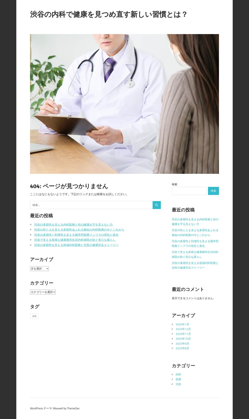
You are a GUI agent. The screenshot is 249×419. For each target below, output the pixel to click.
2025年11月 (183, 334)
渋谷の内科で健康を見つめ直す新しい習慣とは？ (109, 14)
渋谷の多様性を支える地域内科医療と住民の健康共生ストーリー (76, 245)
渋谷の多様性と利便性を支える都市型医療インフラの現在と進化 (76, 235)
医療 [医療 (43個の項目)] (34, 316)
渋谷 (178, 384)
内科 (178, 374)
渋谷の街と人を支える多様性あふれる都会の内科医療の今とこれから (79, 229)
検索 (174, 184)
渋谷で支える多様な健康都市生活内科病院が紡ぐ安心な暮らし (75, 240)
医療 (178, 379)
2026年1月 (182, 324)
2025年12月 (183, 329)
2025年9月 (182, 343)
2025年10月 (183, 339)
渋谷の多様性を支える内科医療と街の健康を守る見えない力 (73, 224)
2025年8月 (182, 348)
